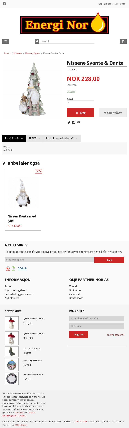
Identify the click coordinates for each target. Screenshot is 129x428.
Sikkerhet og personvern (19, 292)
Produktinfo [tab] (12, 140)
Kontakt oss (76, 296)
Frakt (8, 284)
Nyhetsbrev (12, 296)
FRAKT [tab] (33, 140)
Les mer (19, 410)
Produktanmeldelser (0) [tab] (60, 140)
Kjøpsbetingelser (15, 288)
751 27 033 (82, 419)
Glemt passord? (115, 334)
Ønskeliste (113, 113)
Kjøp (81, 113)
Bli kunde (75, 288)
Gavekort (74, 292)
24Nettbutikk (21, 423)
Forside (7, 53)
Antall (70, 99)
